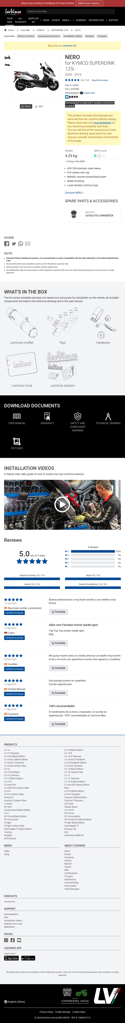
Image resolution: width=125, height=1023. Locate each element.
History (68, 860)
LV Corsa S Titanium (14, 762)
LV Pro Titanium (72, 794)
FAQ (6, 917)
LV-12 (67, 775)
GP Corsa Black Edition (15, 816)
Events (67, 854)
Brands (68, 863)
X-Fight (7, 822)
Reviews (90, 36)
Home (9, 30)
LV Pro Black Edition (74, 791)
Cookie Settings (62, 1012)
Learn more (9, 953)
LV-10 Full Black (12, 772)
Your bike (25, 30)
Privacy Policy (46, 1012)
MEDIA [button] (66, 20)
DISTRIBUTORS (96, 20)
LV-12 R (8, 781)
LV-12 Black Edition (13, 778)
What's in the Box (26, 36)
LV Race (8, 803)
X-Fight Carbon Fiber (14, 826)
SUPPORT (113, 20)
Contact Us (9, 901)
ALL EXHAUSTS (20, 20)
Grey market (70, 886)
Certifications (71, 873)
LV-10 (7, 769)
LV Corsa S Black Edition (16, 759)
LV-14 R (68, 753)
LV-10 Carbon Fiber (73, 772)
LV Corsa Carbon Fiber (15, 766)
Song (6, 854)
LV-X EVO (69, 810)
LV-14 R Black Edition (14, 756)
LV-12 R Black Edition (74, 781)
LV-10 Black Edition (73, 769)
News (67, 851)
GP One (8, 807)
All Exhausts (10, 838)
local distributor (102, 122)
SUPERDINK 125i (59, 30)
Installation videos (13, 920)
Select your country (89, 3)
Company (69, 857)
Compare (102, 36)
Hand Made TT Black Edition (18, 829)
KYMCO (40, 30)
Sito (66, 832)
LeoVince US (69, 45)
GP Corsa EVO (11, 819)
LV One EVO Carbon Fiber (16, 788)
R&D (66, 870)
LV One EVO (10, 784)
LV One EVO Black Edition (76, 784)
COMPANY (81, 20)
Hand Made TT (71, 826)
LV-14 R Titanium (72, 756)
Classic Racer (71, 807)
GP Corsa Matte (72, 816)
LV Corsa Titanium (73, 766)
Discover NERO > (74, 192)
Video (7, 851)
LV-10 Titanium (11, 775)
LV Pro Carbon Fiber (14, 794)
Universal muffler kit (74, 835)
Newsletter (9, 927)
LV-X (6, 813)
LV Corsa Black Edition (75, 762)
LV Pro (7, 791)
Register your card (13, 923)
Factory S (8, 797)
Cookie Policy (78, 1012)
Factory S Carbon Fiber (15, 800)
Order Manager (71, 889)
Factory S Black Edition (75, 797)
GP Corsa (69, 813)
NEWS (46, 20)
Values (67, 867)
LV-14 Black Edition (73, 750)
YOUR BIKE (10, 20)
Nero (66, 788)
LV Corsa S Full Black (74, 759)
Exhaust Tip (70, 829)
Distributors (70, 879)
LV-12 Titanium (71, 778)
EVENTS (56, 20)
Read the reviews (100, 80)
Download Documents (49, 36)
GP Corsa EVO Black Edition (78, 819)
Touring (8, 832)
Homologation (11, 914)
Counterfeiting (71, 882)
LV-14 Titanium (11, 753)
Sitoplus (8, 835)
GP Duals (68, 803)
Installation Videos (73, 36)
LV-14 (7, 750)
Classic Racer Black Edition (17, 810)
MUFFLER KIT (33, 20)
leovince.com (48, 1017)
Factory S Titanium (73, 800)
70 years (68, 876)
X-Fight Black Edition (74, 822)
